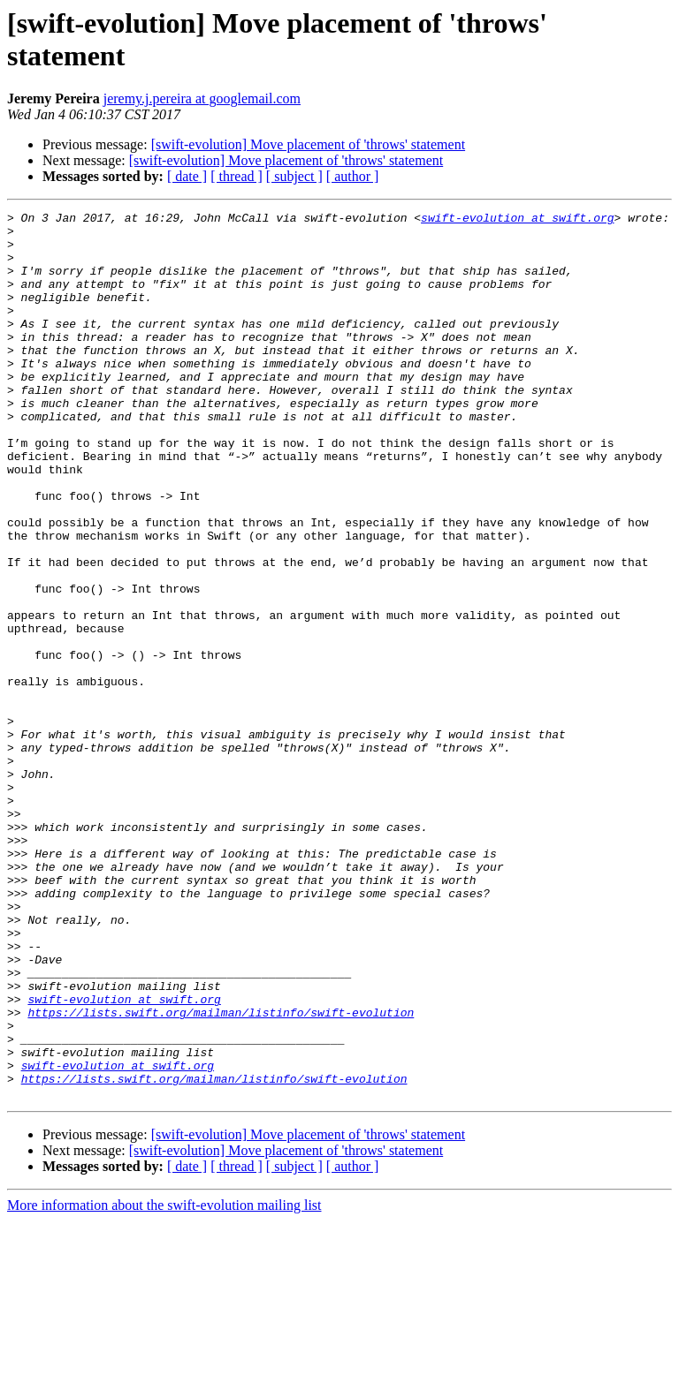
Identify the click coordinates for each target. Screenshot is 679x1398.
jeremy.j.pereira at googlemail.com (202, 98)
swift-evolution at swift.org (517, 220)
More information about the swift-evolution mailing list (164, 1382)
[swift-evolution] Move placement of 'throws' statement (308, 144)
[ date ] (187, 176)
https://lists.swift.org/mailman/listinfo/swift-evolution (220, 1174)
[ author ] (352, 176)
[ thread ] (236, 176)
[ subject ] (294, 176)
